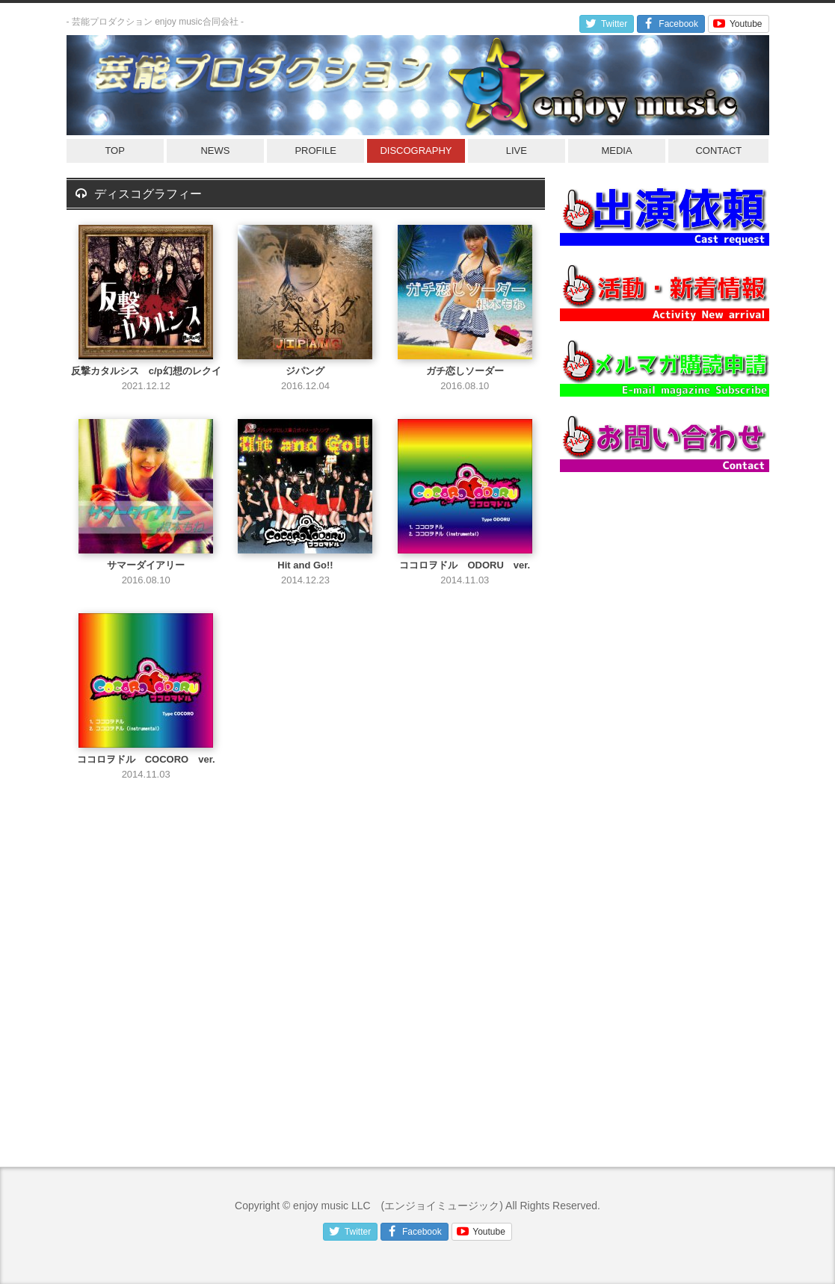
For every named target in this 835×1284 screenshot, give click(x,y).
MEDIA (616, 150)
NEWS (214, 150)
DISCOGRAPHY (416, 150)
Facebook (669, 23)
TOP (115, 150)
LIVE (516, 150)
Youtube (737, 23)
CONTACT (718, 150)
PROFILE (315, 150)
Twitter (605, 23)
